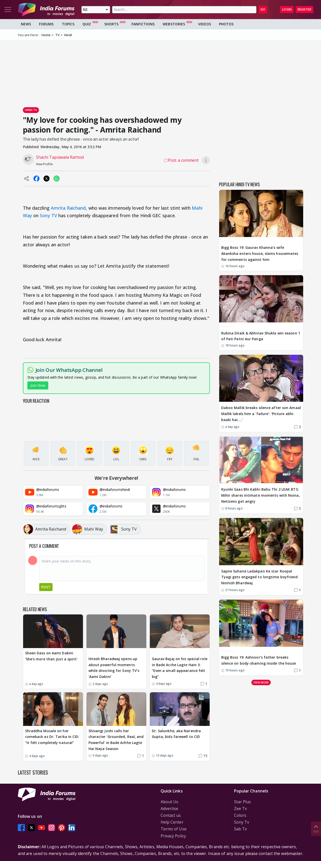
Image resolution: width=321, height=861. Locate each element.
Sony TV (48, 215)
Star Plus (242, 802)
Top (316, 828)
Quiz (86, 24)
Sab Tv (240, 829)
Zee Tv (240, 808)
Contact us (171, 815)
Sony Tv (241, 822)
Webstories (174, 24)
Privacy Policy (173, 836)
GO (262, 9)
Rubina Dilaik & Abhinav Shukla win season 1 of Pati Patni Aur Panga (260, 336)
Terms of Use (174, 829)
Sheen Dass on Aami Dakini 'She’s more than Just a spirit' (51, 656)
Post (46, 587)
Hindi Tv (31, 110)
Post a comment (181, 160)
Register (304, 9)
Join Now (37, 385)
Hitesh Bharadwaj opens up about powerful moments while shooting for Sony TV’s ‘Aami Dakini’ (114, 667)
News (26, 24)
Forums (46, 24)
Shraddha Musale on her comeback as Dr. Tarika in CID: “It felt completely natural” (52, 736)
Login (287, 9)
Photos (226, 24)
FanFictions (143, 24)
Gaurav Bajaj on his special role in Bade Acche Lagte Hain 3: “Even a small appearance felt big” (179, 667)
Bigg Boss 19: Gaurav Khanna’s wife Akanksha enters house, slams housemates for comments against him (259, 253)
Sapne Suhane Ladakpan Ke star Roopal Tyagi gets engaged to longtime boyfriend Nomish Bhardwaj (259, 577)
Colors (240, 815)
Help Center (172, 822)
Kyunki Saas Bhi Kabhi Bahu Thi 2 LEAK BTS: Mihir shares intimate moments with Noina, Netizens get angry (260, 495)
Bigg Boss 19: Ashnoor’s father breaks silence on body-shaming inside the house (258, 660)
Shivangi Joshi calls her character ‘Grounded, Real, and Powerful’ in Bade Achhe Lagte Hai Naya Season (116, 739)
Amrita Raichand (68, 208)
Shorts (111, 24)
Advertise (169, 808)
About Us (169, 802)
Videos (204, 24)
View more (261, 682)
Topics (68, 24)
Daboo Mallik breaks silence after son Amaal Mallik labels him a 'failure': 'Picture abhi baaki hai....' (261, 413)
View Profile (44, 164)
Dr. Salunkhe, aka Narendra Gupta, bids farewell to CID (176, 733)
